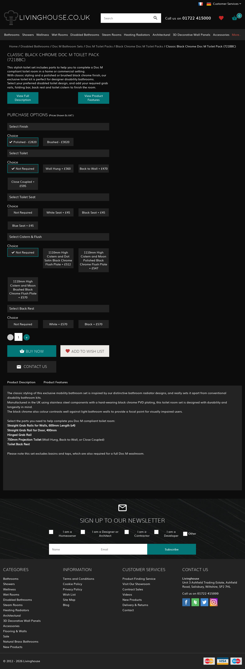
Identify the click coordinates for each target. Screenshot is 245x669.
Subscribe (172, 549)
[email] (122, 549)
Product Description (21, 382)
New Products (12, 647)
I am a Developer (171, 533)
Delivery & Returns (135, 605)
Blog (66, 605)
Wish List (69, 594)
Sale (6, 636)
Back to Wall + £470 (94, 168)
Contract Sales (132, 589)
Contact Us (31, 366)
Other (192, 533)
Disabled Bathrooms (84, 34)
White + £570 (58, 324)
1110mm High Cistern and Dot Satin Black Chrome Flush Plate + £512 (58, 258)
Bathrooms (12, 34)
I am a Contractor (141, 533)
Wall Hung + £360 (58, 168)
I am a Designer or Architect (105, 533)
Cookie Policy (72, 584)
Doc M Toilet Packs (99, 46)
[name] (73, 549)
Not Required (25, 168)
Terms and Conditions (78, 578)
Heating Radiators (137, 34)
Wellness (42, 34)
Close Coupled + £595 (22, 183)
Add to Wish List (84, 351)
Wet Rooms (60, 34)
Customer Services (226, 3)
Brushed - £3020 (58, 142)
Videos (127, 594)
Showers (28, 34)
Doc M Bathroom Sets (67, 46)
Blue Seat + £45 (23, 225)
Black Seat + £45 (93, 212)
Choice (12, 135)
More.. (236, 34)
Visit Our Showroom (136, 584)
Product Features (56, 382)
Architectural (161, 34)
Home (13, 46)
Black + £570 (93, 324)
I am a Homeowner (67, 533)
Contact (128, 610)
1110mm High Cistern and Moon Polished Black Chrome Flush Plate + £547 (93, 260)
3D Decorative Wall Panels (191, 34)
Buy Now (32, 351)
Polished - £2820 (25, 142)
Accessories (221, 34)
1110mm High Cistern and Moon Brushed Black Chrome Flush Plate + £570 (23, 289)
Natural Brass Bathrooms (20, 641)
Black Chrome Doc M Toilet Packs (139, 46)
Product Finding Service (139, 578)
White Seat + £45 (58, 212)
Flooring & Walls (15, 631)
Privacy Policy (72, 589)
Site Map (69, 599)
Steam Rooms (111, 34)
